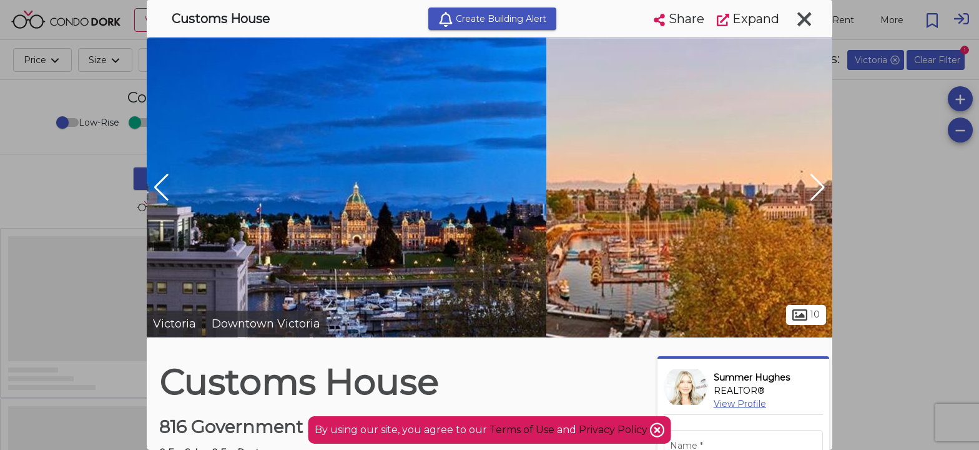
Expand (748, 18)
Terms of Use (522, 430)
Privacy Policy (614, 430)
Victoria (174, 324)
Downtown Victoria (266, 324)
